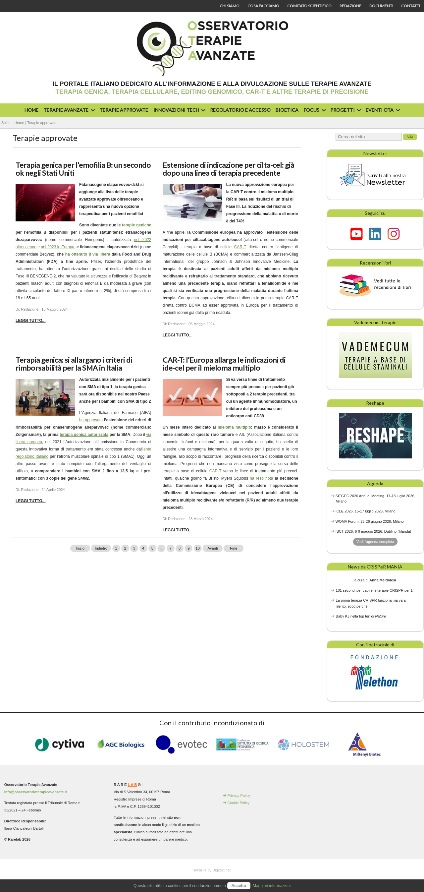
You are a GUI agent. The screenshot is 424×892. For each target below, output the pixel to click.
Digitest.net (221, 870)
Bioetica (287, 110)
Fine (233, 548)
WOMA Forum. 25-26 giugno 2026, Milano (370, 521)
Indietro (101, 548)
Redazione (350, 5)
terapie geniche (136, 225)
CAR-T (240, 247)
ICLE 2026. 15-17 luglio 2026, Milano (366, 511)
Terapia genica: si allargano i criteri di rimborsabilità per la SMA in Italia (74, 363)
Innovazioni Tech (178, 110)
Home (31, 110)
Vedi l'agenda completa (375, 542)
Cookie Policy (238, 803)
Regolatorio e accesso (240, 110)
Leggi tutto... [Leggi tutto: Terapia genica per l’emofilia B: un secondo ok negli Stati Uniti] (30, 320)
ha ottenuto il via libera (87, 254)
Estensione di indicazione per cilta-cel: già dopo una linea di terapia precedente (228, 168)
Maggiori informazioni (272, 885)
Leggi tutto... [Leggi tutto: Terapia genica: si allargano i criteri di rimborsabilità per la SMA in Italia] (30, 501)
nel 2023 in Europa (57, 247)
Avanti (213, 548)
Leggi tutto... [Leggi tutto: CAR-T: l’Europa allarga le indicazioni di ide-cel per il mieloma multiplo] (177, 530)
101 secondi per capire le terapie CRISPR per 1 (374, 590)
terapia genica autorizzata (84, 434)
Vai (410, 137)
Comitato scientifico (309, 5)
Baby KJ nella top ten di (361, 616)
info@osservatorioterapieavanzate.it (35, 792)
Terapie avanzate (68, 110)
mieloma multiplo (234, 427)
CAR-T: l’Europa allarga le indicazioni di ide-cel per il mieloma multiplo (224, 363)
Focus (314, 110)
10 (198, 548)
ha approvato (91, 420)
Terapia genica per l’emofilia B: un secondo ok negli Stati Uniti (83, 168)
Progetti (344, 110)
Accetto (239, 885)
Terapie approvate (123, 110)
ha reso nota (261, 478)
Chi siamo (229, 5)
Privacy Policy (238, 796)
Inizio (80, 548)
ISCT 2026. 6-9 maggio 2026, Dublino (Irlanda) (373, 531)
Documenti (381, 5)
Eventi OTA (382, 110)
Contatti (410, 5)
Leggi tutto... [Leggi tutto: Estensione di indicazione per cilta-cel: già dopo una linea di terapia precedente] (177, 335)
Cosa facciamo (263, 5)
